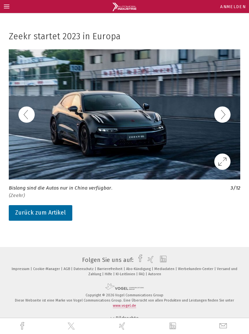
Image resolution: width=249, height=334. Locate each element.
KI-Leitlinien (126, 274)
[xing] (122, 326)
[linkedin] (173, 326)
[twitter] (72, 326)
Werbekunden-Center (196, 269)
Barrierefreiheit (110, 269)
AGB (67, 269)
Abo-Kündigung (139, 269)
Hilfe (109, 274)
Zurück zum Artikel (40, 212)
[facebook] (23, 326)
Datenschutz (84, 269)
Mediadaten (164, 269)
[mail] (224, 326)
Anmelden (233, 6)
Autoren (154, 274)
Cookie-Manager (47, 269)
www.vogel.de (124, 305)
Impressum (21, 269)
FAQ (142, 274)
